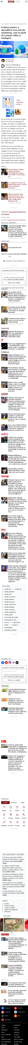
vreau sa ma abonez (14, 282)
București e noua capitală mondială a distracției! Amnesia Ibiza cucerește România (13, 884)
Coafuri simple (9, 907)
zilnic (3, 1027)
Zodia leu (7, 589)
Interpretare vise (10, 620)
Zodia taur (8, 594)
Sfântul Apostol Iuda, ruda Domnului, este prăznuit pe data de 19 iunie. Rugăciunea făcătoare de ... (16, 197)
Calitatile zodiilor (10, 630)
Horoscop (5, 799)
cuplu (3, 1032)
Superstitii (16, 622)
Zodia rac (18, 589)
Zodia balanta (9, 607)
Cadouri (15, 625)
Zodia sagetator (10, 612)
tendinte (16, 1030)
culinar (16, 1034)
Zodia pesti (8, 615)
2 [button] (13, 933)
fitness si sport (6, 1039)
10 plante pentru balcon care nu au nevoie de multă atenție (16, 320)
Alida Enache (10, 59)
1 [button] (12, 933)
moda (15, 1027)
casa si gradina (6, 1034)
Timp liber (6, 23)
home (2, 23)
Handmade (8, 627)
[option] (14, 925)
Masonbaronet (21, 220)
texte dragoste (6, 1041)
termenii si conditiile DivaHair (16, 279)
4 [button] (16, 933)
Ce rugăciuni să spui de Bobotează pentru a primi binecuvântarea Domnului (17, 185)
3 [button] (15, 933)
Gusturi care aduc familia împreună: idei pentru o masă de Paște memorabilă (13, 859)
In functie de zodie (11, 617)
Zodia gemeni (9, 591)
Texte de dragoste (11, 909)
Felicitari (7, 911)
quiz (2, 1037)
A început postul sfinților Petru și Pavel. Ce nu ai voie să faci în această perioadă (17, 309)
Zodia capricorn (10, 604)
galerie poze (18, 1041)
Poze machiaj (9, 905)
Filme (6, 625)
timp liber (17, 1037)
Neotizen (15, 220)
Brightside (10, 220)
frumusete (4, 1030)
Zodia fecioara (9, 602)
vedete (3, 1025)
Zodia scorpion (9, 597)
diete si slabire (18, 1039)
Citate (6, 904)
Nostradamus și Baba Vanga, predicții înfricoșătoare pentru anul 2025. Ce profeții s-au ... (17, 173)
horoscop (17, 1025)
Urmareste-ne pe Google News (14, 261)
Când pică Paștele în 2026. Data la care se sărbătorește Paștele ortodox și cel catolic (12, 876)
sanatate (16, 1032)
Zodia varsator (9, 609)
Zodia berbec (9, 599)
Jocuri (6, 622)
